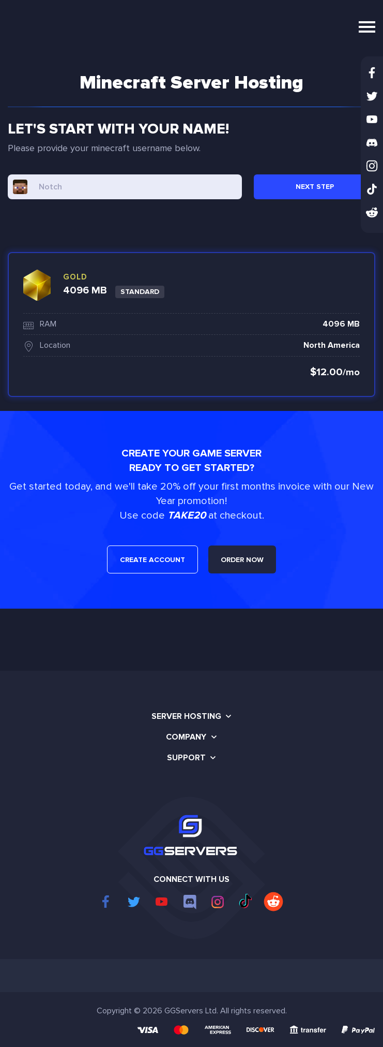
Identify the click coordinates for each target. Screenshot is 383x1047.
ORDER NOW (242, 559)
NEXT (315, 186)
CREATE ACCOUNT (152, 559)
